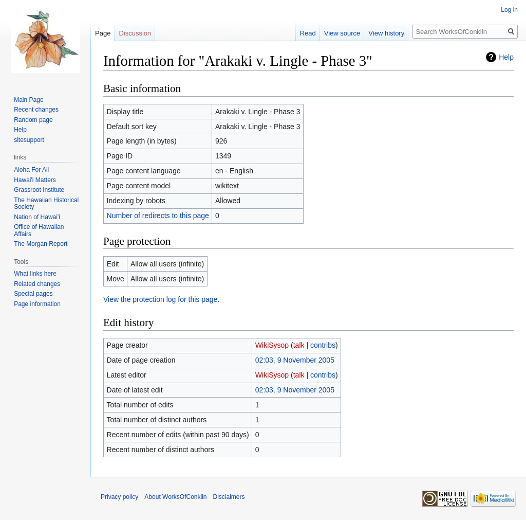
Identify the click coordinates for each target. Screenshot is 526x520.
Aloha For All (31, 169)
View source (342, 33)
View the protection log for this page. (161, 299)
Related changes (37, 284)
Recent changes (36, 109)
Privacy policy (119, 496)
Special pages (33, 293)
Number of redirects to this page (158, 215)
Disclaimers (229, 496)
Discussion (135, 33)
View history (386, 33)
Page (102, 33)
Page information (37, 304)
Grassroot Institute (39, 189)
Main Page (28, 99)
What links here (35, 273)
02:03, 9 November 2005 (294, 360)
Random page (33, 119)
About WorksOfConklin (175, 496)
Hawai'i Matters (35, 180)
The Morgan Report (40, 243)
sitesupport (29, 140)
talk (299, 345)
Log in (509, 9)
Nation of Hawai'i (37, 217)
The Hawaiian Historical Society (46, 203)
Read (308, 33)
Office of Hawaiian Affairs (39, 230)
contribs (322, 345)
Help (506, 57)
